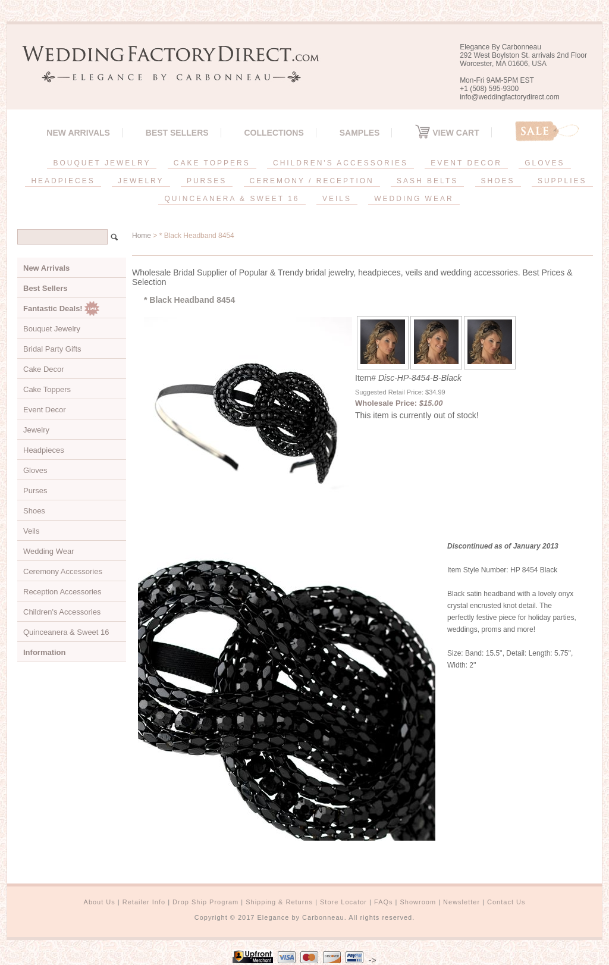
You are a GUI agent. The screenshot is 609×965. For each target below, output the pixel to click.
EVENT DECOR (466, 163)
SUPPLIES (562, 181)
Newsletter (461, 902)
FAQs (383, 902)
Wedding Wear (48, 551)
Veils (31, 531)
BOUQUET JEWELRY (101, 163)
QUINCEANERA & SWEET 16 (231, 199)
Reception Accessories (62, 591)
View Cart (447, 132)
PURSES (207, 181)
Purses (35, 490)
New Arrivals (78, 132)
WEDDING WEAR (413, 199)
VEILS (336, 199)
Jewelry (36, 429)
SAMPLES (360, 132)
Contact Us (506, 902)
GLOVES (544, 163)
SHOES (498, 181)
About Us (99, 902)
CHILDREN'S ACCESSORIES (340, 163)
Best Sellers (177, 132)
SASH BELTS (427, 181)
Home (141, 235)
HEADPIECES (63, 181)
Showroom (418, 902)
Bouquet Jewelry (51, 328)
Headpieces (43, 450)
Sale (547, 131)
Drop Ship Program (205, 902)
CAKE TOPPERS (212, 163)
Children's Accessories (62, 611)
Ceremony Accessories (62, 571)
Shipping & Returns (279, 902)
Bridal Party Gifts (52, 348)
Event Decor (44, 409)
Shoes (34, 510)
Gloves (35, 470)
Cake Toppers (47, 389)
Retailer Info (144, 902)
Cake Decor (43, 369)
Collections (273, 132)
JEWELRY (141, 181)
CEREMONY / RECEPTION (312, 181)
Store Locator (343, 902)
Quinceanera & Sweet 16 (66, 632)
